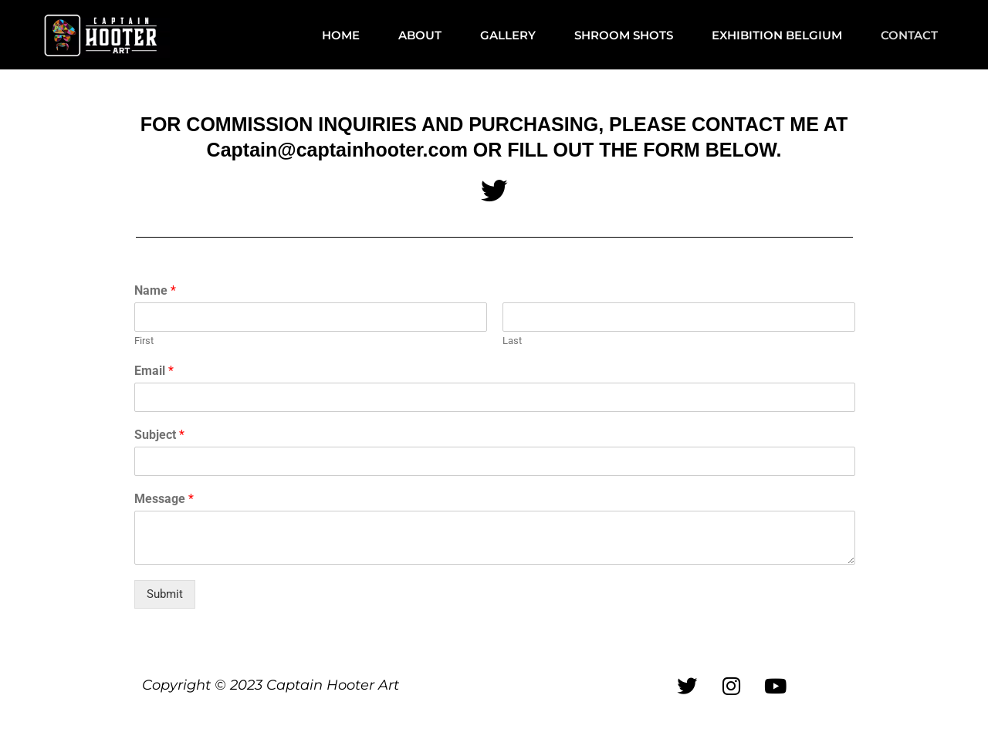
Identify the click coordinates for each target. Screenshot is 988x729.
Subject (159, 434)
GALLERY (508, 35)
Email (154, 371)
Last (512, 341)
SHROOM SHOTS (623, 35)
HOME (341, 35)
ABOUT (420, 35)
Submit (165, 594)
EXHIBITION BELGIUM (777, 35)
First (144, 341)
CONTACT (909, 35)
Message (164, 498)
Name (155, 291)
